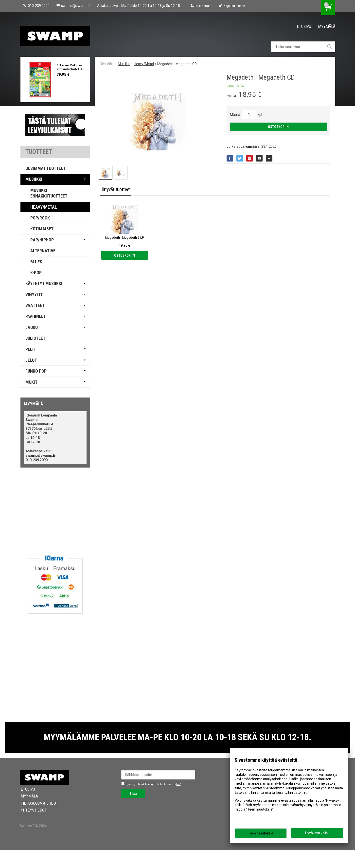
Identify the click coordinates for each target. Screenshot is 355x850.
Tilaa (133, 794)
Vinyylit (34, 294)
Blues (36, 261)
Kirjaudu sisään (234, 6)
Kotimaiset (41, 228)
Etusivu (304, 26)
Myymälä (326, 26)
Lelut (31, 360)
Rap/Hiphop (42, 239)
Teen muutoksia (260, 833)
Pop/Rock (40, 217)
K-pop (36, 272)
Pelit (30, 349)
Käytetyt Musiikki (43, 283)
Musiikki (33, 179)
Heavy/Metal (43, 207)
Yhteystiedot (33, 810)
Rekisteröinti (203, 6)
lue (178, 784)
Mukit (31, 382)
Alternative (42, 250)
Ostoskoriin (278, 127)
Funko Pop (36, 371)
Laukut (32, 327)
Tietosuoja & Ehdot (38, 803)
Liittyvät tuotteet (115, 189)
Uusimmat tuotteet (45, 168)
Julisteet (35, 338)
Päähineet (35, 316)
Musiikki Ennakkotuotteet (48, 193)
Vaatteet (35, 305)
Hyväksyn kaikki (317, 833)
